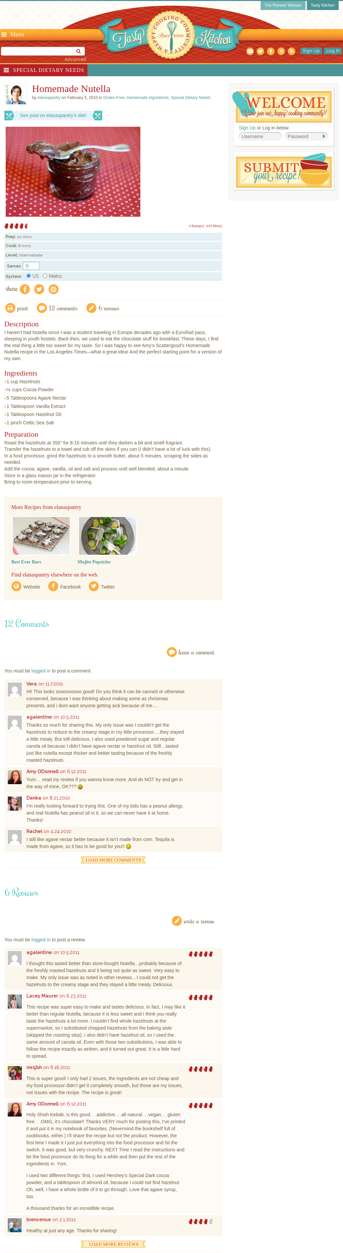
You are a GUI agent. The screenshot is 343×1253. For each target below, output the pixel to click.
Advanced (75, 59)
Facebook (70, 587)
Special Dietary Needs (48, 70)
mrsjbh (34, 1067)
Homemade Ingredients (148, 97)
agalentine (39, 717)
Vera (31, 684)
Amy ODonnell (42, 771)
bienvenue (38, 1219)
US (32, 276)
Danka (33, 798)
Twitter (108, 587)
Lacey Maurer (42, 996)
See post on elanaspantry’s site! (53, 115)
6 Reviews (109, 307)
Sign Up (311, 50)
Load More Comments (113, 859)
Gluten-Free (114, 97)
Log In (333, 50)
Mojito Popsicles (94, 561)
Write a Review (199, 920)
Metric (52, 276)
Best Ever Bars (26, 561)
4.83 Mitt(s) (214, 226)
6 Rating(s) (196, 226)
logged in (41, 670)
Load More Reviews (113, 1244)
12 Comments (63, 307)
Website (31, 587)
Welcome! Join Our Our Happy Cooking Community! (282, 107)
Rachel (34, 831)
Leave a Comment (196, 651)
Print (22, 307)
